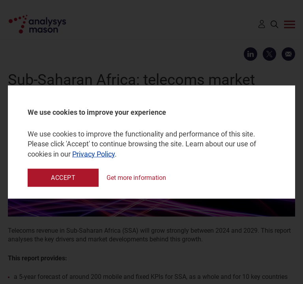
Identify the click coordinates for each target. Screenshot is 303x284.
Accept (63, 177)
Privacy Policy (93, 153)
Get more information (136, 177)
